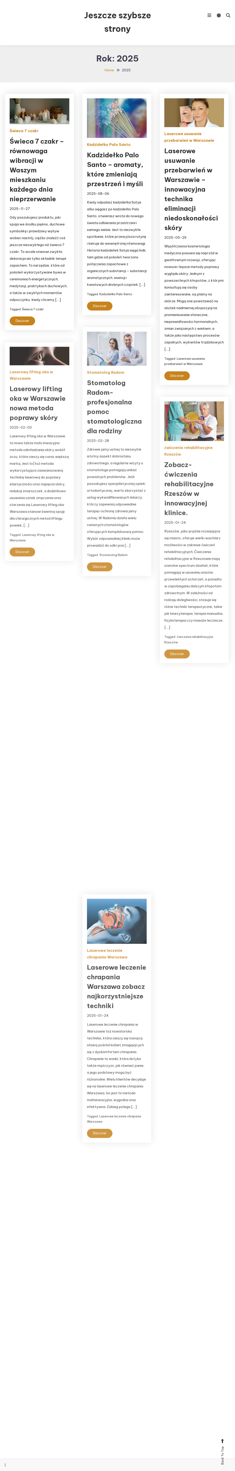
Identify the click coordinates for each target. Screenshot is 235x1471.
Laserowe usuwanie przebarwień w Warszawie (189, 137)
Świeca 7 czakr (24, 131)
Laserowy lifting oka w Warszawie (31, 382)
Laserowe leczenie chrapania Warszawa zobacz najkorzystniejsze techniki (116, 994)
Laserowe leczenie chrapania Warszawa (107, 961)
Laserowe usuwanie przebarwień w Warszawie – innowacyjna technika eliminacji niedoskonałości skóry (191, 189)
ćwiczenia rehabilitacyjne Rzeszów (188, 458)
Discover (22, 321)
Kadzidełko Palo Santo (109, 144)
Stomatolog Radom (105, 380)
